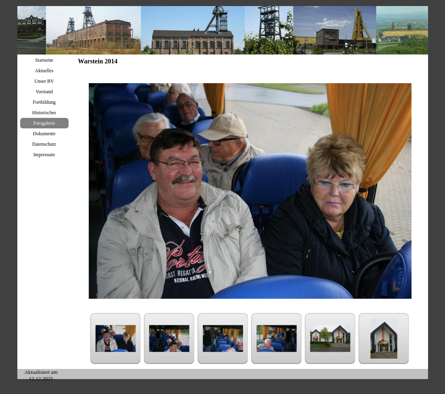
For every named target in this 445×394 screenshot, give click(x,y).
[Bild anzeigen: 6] (384, 338)
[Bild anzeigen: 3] (223, 338)
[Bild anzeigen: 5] (330, 338)
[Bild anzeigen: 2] (169, 338)
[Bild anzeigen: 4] (276, 338)
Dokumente (44, 133)
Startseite (44, 60)
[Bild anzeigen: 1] (115, 338)
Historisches (44, 112)
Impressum (44, 154)
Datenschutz (44, 144)
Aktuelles (44, 70)
